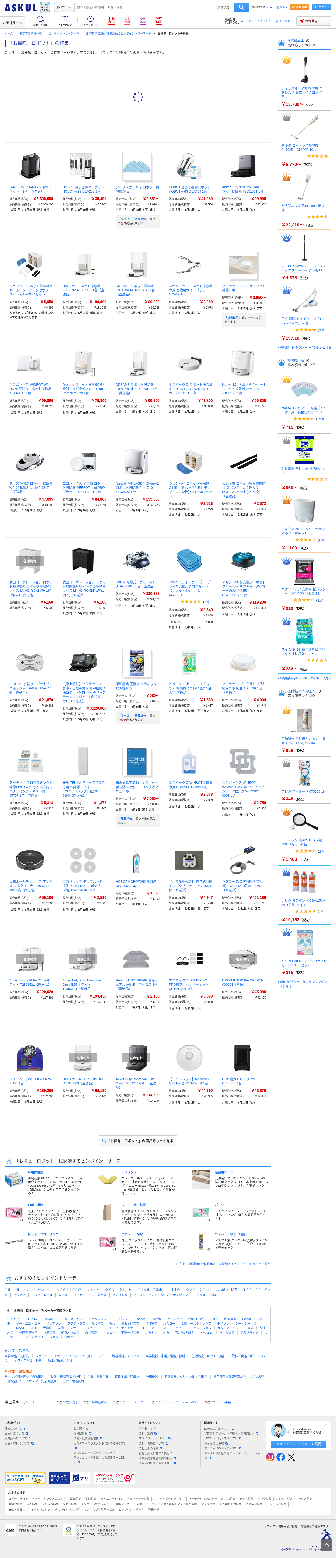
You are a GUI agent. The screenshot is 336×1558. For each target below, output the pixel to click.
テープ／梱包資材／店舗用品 (24, 1377)
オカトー (151, 1332)
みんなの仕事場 (216, 1443)
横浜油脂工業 (130, 1323)
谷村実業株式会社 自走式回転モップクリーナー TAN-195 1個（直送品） (190, 886)
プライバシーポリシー (155, 1438)
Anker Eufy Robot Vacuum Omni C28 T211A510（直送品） (136, 1083)
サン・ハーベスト (229, 1328)
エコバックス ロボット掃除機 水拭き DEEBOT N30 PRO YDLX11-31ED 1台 (190, 389)
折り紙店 (20, 1295)
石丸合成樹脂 (184, 1332)
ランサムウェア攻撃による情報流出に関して (100, 1460)
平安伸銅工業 (130, 1332)
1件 (321, 912)
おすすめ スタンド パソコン (189, 1289)
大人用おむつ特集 (230, 1504)
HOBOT (33, 1319)
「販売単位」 (232, 318)
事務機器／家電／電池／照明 (165, 1356)
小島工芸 (49, 1332)
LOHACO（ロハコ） (219, 1428)
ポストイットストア (67, 1509)
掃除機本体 (296, 40)
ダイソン (223, 1323)
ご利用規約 (148, 1433)
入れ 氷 (126, 1289)
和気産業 (230, 1319)
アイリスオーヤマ (71, 1319)
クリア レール (42, 1295)
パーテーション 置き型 (90, 1295)
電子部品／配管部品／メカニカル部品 (239, 1377)
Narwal (141, 1319)
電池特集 (90, 1499)
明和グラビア (249, 1332)
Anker (49, 1319)
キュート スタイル (100, 1289)
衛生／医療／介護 (60, 1360)
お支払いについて (18, 1438)
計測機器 (152, 1377)
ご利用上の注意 (150, 1448)
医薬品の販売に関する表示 (157, 1463)
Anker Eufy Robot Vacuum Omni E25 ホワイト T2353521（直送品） (82, 984)
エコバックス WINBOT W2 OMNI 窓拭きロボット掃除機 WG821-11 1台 (30, 389)
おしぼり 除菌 (226, 1289)
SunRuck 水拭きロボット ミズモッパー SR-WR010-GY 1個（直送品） (30, 688)
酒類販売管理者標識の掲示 (157, 1458)
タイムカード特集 (112, 1499)
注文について (15, 1428)
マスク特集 (208, 1504)
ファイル (41, 1356)
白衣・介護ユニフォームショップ (29, 1509)
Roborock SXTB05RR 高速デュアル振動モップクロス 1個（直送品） (137, 984)
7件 (207, 602)
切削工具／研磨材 (127, 1377)
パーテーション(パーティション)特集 (212, 1499)
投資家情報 (82, 1433)
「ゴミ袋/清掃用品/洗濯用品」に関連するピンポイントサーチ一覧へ (224, 1264)
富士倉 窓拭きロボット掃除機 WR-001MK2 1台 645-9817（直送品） (31, 488)
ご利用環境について (153, 1443)
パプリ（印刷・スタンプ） (223, 1438)
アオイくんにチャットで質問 (299, 1444)
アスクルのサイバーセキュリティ (96, 1453)
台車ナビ (142, 1504)
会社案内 (81, 1428)
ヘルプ (283, 7)
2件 (321, 330)
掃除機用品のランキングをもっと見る (305, 678)
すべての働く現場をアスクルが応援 (174, 1504)
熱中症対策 (99, 1402)
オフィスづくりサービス (99, 1509)
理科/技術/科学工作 (301, 691)
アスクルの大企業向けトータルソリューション (232, 1456)
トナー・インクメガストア (49, 1499)
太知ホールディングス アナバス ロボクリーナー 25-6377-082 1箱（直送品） (31, 886)
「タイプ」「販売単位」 (133, 219)
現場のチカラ (124, 1504)
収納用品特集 (254, 1504)
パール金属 (226, 1332)
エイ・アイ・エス (154, 1328)
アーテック (174, 1319)
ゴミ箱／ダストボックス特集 (294, 1499)
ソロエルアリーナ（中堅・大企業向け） (231, 1433)
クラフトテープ (132, 1402)
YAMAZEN (206, 1332)
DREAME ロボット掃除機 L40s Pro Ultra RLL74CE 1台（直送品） (137, 389)
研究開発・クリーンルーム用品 (185, 1377)
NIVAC (20, 1328)
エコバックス (122, 1319)
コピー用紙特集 (18, 1499)
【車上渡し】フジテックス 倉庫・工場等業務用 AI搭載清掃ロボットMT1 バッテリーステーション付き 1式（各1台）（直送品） (84, 692)
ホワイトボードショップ (169, 1499)
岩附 (61, 1328)
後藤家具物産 (28, 1332)
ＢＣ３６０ (120, 1295)
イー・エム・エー (28, 1323)
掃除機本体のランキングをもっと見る (305, 347)
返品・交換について (19, 1443)
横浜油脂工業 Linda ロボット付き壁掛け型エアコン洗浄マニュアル (137, 787)
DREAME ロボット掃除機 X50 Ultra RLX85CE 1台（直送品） (83, 290)
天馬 (112, 1323)
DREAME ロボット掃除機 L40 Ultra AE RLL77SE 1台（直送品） (135, 290)
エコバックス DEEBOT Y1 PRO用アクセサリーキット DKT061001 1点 (189, 984)
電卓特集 (75, 1499)
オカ (166, 1332)
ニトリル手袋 (222, 1402)
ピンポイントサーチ (131, 1509)
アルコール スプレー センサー (27, 1289)
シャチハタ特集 (277, 1504)
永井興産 (91, 1332)
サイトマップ (147, 1428)
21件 (320, 600)
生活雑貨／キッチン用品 (208, 1356)
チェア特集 (246, 1499)
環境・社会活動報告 (88, 1438)
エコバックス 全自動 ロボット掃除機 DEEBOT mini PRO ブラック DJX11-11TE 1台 (84, 488)
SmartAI (69, 1337)
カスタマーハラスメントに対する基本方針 (100, 1445)
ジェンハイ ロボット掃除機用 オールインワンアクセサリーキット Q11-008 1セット (31, 290)
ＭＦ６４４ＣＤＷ (69, 1289)
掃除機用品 (296, 360)
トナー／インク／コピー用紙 (74, 1356)
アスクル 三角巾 (150, 1289)
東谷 (251, 1328)
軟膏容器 (71, 1402)
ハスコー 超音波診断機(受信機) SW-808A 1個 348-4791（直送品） (242, 886)
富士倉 (156, 1319)
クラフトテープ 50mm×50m (178, 1402)
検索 (241, 7)
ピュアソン (53, 1323)
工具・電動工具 (98, 1377)
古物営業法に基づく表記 (156, 1453)
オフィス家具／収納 (28, 1360)
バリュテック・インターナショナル (112, 1328)
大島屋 (47, 1328)
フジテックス (76, 1323)
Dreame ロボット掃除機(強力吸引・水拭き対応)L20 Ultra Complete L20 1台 (84, 389)
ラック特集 (265, 1499)
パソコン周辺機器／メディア (119, 1356)
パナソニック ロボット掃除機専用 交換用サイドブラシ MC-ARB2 (190, 290)
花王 (34, 1328)
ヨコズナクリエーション (42, 1337)
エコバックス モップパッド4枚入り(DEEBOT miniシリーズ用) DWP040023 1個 (84, 886)
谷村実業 (151, 1323)
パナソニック (98, 1319)
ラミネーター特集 (138, 1499)
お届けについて (16, 1433)
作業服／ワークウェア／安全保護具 (32, 1381)
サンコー (109, 1332)
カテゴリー (12, 23)
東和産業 (97, 1323)
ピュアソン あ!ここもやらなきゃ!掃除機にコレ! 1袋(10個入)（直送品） (190, 688)
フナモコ (76, 1328)
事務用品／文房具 (17, 1356)
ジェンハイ (14, 1319)
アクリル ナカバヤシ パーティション (160, 1295)
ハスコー (169, 1323)
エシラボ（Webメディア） (223, 1448)
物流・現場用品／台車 (66, 1377)
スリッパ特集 (50, 1504)
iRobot (246, 1319)
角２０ (62, 1295)
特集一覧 (153, 1509)
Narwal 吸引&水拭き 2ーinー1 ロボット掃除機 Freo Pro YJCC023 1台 (243, 389)
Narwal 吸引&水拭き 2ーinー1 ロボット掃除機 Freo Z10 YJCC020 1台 (137, 488)
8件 (321, 540)
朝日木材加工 (70, 1332)
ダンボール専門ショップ (96, 1504)
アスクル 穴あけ (206, 1295)
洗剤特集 (32, 1504)
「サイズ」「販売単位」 (133, 715)
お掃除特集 (15, 1504)
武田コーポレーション (203, 1319)
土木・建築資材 (73, 1381)
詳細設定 (223, 7)
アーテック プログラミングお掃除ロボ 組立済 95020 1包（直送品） (244, 688)
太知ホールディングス (196, 1323)
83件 (320, 419)
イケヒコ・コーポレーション (192, 1328)
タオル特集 (70, 1504)
